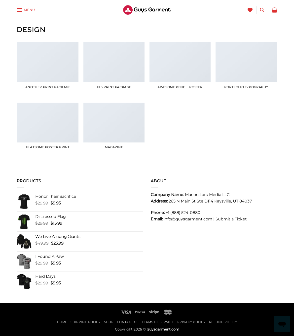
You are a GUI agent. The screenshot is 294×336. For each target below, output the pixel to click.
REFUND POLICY (223, 322)
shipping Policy (86, 322)
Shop (108, 322)
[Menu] (26, 10)
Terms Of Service (158, 322)
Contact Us (128, 322)
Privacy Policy (191, 322)
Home (62, 322)
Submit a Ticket (231, 219)
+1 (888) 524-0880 (183, 212)
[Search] (262, 10)
